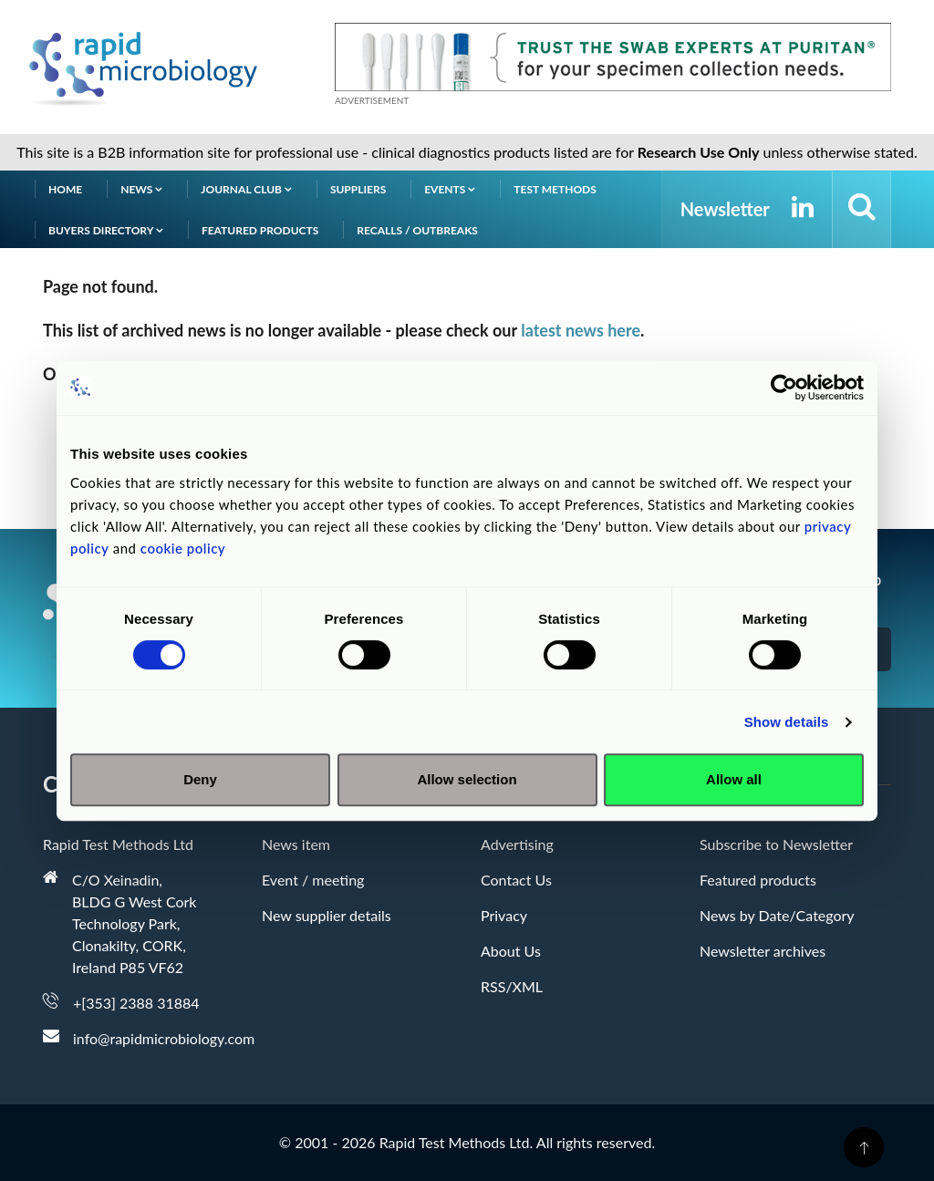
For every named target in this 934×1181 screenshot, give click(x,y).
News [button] (141, 189)
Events (449, 189)
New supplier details (326, 915)
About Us (511, 950)
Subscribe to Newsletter (776, 844)
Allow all (734, 779)
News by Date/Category (777, 915)
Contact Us (516, 879)
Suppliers (358, 189)
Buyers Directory (105, 230)
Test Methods (555, 189)
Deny (200, 779)
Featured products (260, 230)
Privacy (504, 915)
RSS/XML (512, 986)
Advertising (517, 844)
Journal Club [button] (246, 189)
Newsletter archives (762, 950)
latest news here (580, 330)
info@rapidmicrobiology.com (163, 1038)
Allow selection (466, 779)
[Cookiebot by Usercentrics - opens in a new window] (784, 387)
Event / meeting (313, 879)
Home (65, 189)
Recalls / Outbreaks (417, 230)
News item (296, 844)
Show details (786, 722)
